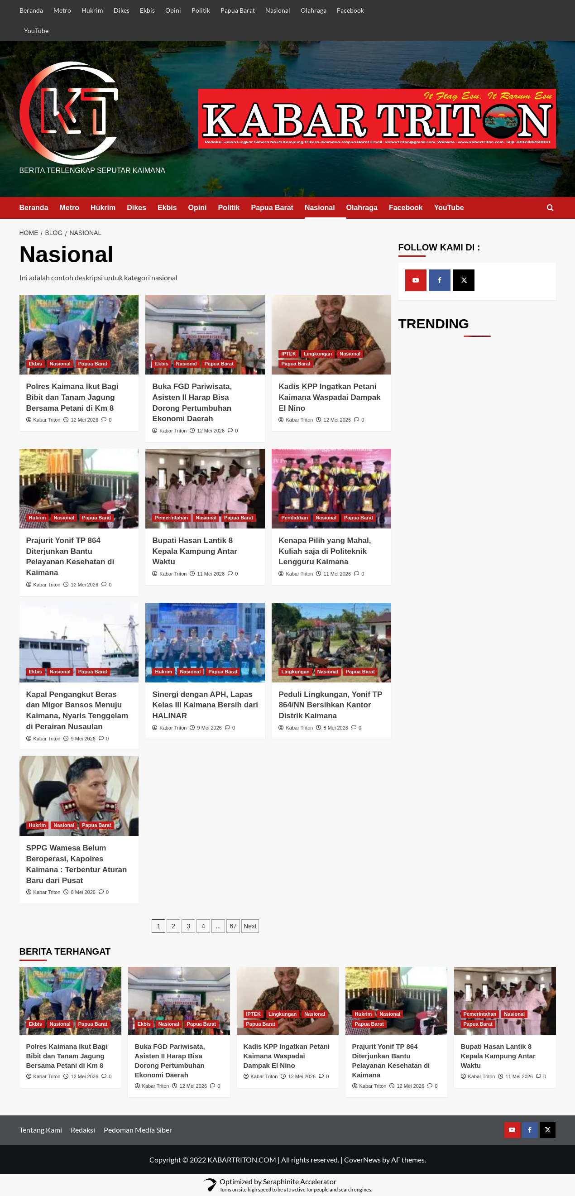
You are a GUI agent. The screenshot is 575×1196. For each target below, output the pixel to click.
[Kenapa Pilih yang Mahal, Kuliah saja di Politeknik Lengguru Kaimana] (331, 488)
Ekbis (147, 10)
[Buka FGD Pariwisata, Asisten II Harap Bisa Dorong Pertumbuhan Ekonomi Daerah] (205, 335)
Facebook (350, 10)
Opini (173, 10)
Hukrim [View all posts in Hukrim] (37, 517)
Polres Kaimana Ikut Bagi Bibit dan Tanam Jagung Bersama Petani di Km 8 (72, 397)
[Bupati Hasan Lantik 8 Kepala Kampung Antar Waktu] (205, 488)
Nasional (277, 10)
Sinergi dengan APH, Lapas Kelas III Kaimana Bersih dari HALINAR (205, 705)
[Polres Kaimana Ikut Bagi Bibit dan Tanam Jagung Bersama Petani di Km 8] (79, 335)
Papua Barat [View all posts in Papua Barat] (92, 363)
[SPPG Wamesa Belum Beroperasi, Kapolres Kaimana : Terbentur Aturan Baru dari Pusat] (79, 796)
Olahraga (313, 10)
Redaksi (83, 1129)
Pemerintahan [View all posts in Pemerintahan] (171, 517)
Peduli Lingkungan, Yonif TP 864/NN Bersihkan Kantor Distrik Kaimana (330, 705)
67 (233, 926)
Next (250, 926)
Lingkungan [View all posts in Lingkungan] (318, 353)
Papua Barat (237, 10)
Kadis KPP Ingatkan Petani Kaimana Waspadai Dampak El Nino (329, 397)
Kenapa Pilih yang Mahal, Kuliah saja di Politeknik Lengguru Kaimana (324, 551)
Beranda (31, 10)
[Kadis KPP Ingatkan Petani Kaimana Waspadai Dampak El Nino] (331, 335)
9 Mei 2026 (83, 738)
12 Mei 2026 (85, 420)
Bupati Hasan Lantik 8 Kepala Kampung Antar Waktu (194, 551)
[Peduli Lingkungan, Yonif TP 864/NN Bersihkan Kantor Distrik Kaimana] (331, 642)
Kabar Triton (47, 420)
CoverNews (362, 1159)
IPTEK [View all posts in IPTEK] (288, 353)
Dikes (121, 10)
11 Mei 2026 (211, 573)
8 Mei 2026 (336, 727)
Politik (201, 10)
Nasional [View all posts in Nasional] (60, 363)
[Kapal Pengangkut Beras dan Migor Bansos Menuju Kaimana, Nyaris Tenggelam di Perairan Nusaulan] (79, 642)
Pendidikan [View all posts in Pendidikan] (294, 517)
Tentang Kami (40, 1129)
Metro (62, 10)
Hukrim (92, 10)
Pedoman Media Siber (138, 1129)
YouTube (36, 30)
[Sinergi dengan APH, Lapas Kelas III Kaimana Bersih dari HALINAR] (205, 642)
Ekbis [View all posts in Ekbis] (35, 363)
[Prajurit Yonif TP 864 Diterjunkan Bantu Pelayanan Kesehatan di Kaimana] (79, 488)
